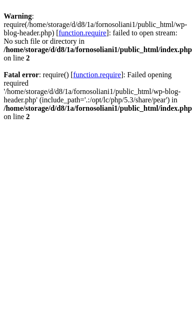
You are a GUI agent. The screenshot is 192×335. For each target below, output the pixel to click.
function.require (82, 33)
